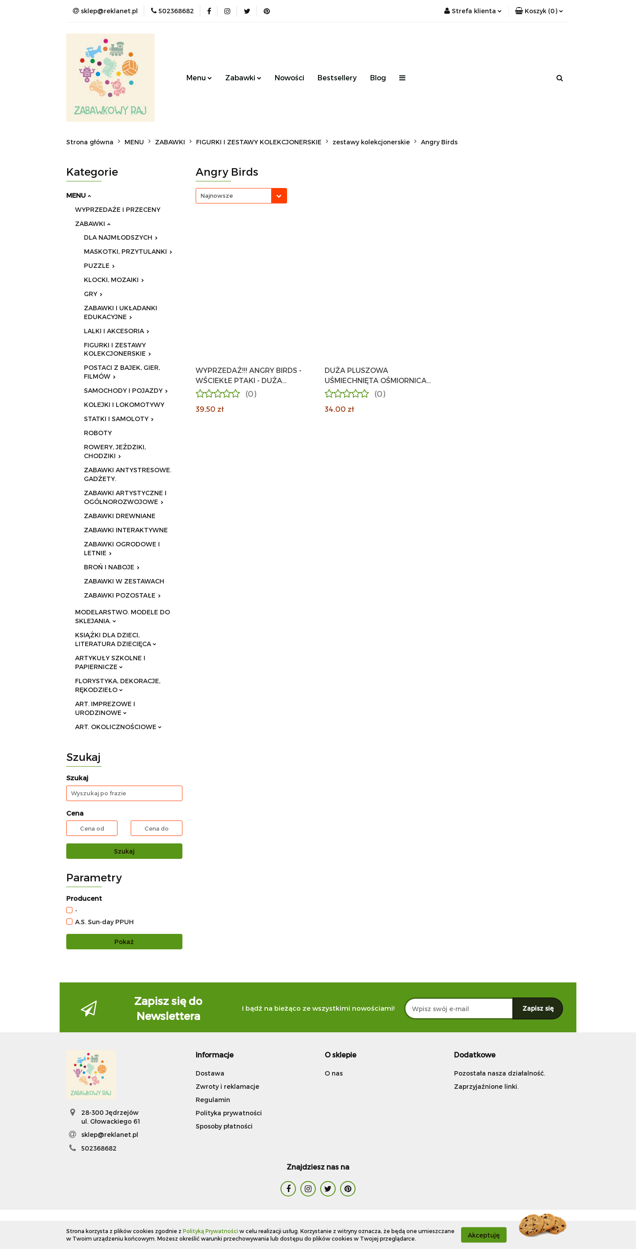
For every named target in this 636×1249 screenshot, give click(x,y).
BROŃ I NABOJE (112, 567)
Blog (378, 77)
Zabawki (243, 77)
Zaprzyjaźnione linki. (486, 1086)
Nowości (289, 77)
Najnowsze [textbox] (217, 195)
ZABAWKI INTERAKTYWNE (126, 530)
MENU (78, 195)
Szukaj (124, 851)
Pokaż (124, 941)
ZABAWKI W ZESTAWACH (124, 581)
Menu (199, 77)
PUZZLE (99, 265)
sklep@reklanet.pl (109, 1134)
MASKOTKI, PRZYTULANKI (128, 251)
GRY (93, 293)
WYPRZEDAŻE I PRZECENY (117, 209)
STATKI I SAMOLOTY (119, 418)
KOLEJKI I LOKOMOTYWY (124, 404)
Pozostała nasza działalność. (499, 1073)
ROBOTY (98, 432)
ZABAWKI (92, 223)
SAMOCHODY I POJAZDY (126, 390)
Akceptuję (484, 1234)
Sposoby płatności (224, 1126)
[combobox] (241, 195)
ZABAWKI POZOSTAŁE (122, 595)
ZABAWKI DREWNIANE (119, 515)
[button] (539, 11)
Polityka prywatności (229, 1113)
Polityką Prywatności (210, 1231)
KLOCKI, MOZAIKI (114, 279)
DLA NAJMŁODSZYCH (121, 237)
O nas (334, 1073)
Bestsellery (337, 77)
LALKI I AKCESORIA (116, 331)
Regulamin (213, 1099)
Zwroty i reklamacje (227, 1086)
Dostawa (210, 1073)
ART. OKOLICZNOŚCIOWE (118, 726)
